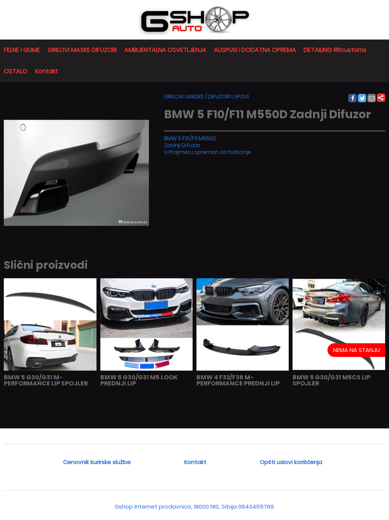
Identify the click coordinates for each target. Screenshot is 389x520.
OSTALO (15, 71)
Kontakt (46, 71)
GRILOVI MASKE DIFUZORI (82, 50)
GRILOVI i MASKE (184, 96)
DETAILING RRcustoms (335, 50)
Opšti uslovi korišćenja (291, 462)
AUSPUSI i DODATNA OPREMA (255, 50)
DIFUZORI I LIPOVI (228, 96)
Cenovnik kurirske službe (97, 462)
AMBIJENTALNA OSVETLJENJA (165, 50)
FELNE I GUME (22, 50)
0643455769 (256, 506)
